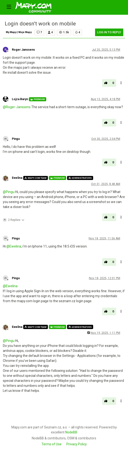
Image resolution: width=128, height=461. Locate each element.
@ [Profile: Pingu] (8, 192)
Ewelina (17, 178)
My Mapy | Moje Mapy (19, 32)
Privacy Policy (76, 444)
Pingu (16, 139)
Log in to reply (109, 32)
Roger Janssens (23, 49)
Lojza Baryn (20, 99)
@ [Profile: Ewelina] (13, 246)
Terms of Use (51, 444)
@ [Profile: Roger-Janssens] (17, 107)
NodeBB (71, 432)
